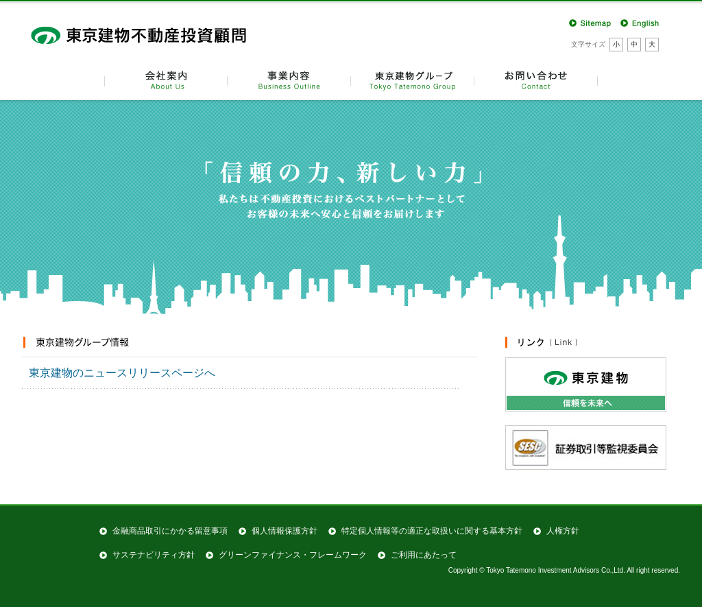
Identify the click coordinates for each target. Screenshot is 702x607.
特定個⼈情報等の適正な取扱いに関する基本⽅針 (431, 531)
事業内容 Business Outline (289, 79)
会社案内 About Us (166, 79)
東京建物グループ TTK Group (412, 79)
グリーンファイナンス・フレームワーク (293, 555)
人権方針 (562, 531)
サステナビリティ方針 (153, 555)
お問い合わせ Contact (536, 79)
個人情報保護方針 (284, 531)
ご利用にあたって (424, 555)
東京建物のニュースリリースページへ (122, 373)
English (640, 22)
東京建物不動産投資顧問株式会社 (149, 34)
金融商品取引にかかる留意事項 (170, 531)
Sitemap (589, 22)
